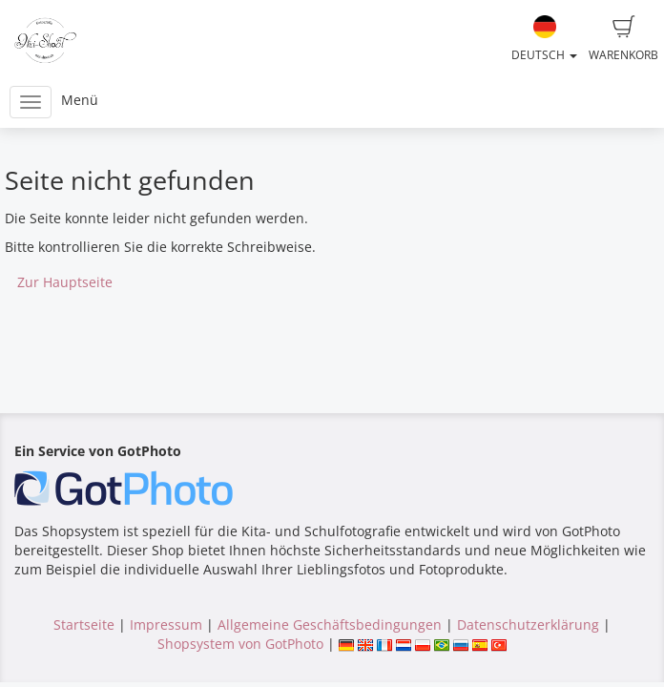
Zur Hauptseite (65, 282)
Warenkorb (623, 39)
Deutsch (544, 39)
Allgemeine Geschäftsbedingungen (330, 624)
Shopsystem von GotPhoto (240, 644)
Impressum (166, 624)
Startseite (83, 624)
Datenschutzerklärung (528, 624)
